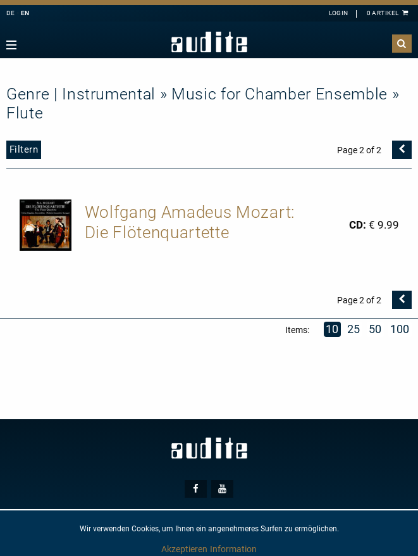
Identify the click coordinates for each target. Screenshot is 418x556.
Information (233, 549)
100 (400, 329)
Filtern (24, 149)
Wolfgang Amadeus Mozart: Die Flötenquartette (190, 222)
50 (375, 329)
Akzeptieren (184, 549)
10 (332, 329)
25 (353, 329)
